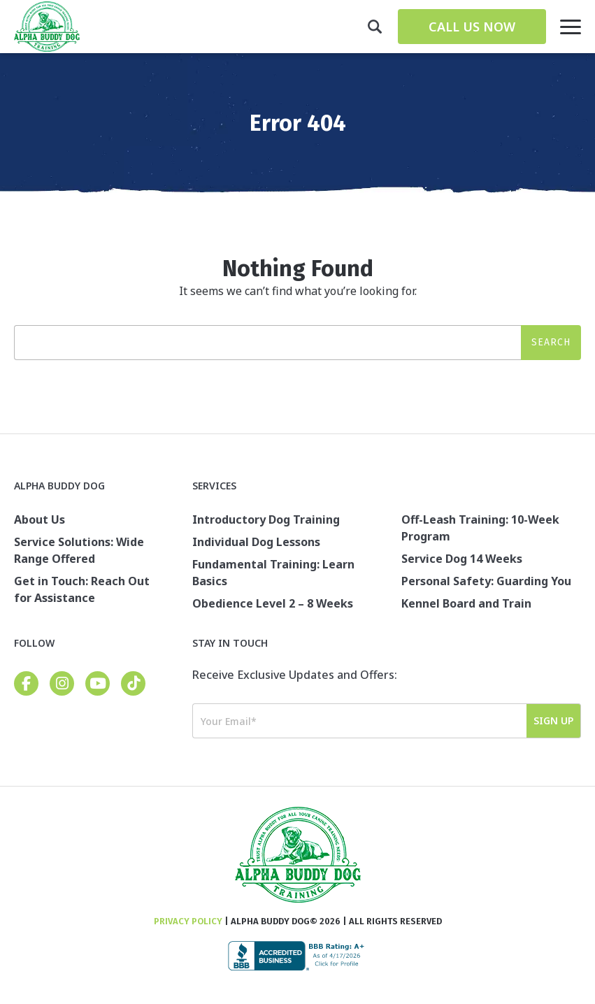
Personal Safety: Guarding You (486, 581)
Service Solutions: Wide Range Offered (79, 550)
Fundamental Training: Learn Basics (273, 573)
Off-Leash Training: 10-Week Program (480, 528)
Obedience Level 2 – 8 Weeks (272, 603)
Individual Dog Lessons (256, 542)
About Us (39, 519)
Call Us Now (472, 26)
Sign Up (553, 720)
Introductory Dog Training (266, 519)
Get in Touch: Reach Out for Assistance (82, 589)
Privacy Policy (188, 921)
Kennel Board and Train (466, 603)
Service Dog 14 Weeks (461, 558)
